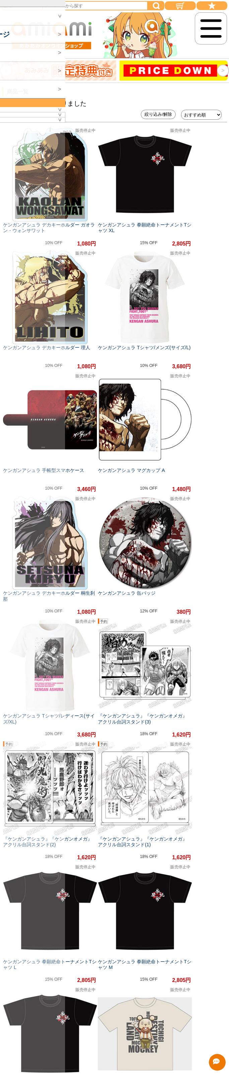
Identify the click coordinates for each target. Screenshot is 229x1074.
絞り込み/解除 (158, 114)
